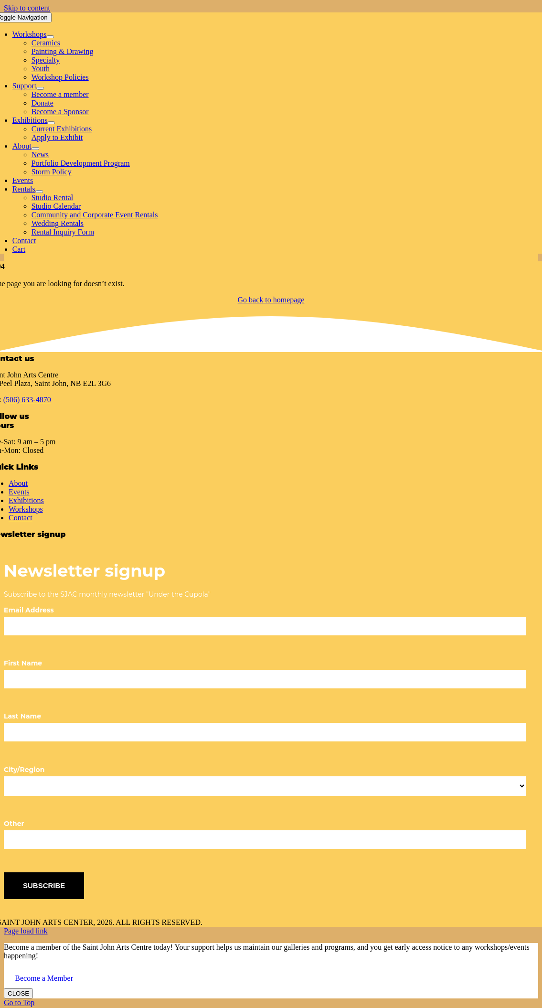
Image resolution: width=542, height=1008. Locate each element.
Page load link (26, 931)
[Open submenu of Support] (40, 88)
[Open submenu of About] (35, 148)
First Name (23, 663)
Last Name (22, 716)
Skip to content (27, 8)
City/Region (24, 769)
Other (14, 823)
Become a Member (44, 978)
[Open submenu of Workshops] (50, 36)
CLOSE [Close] (18, 993)
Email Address (29, 610)
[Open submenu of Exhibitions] (51, 122)
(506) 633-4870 (27, 400)
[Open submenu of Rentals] (39, 191)
